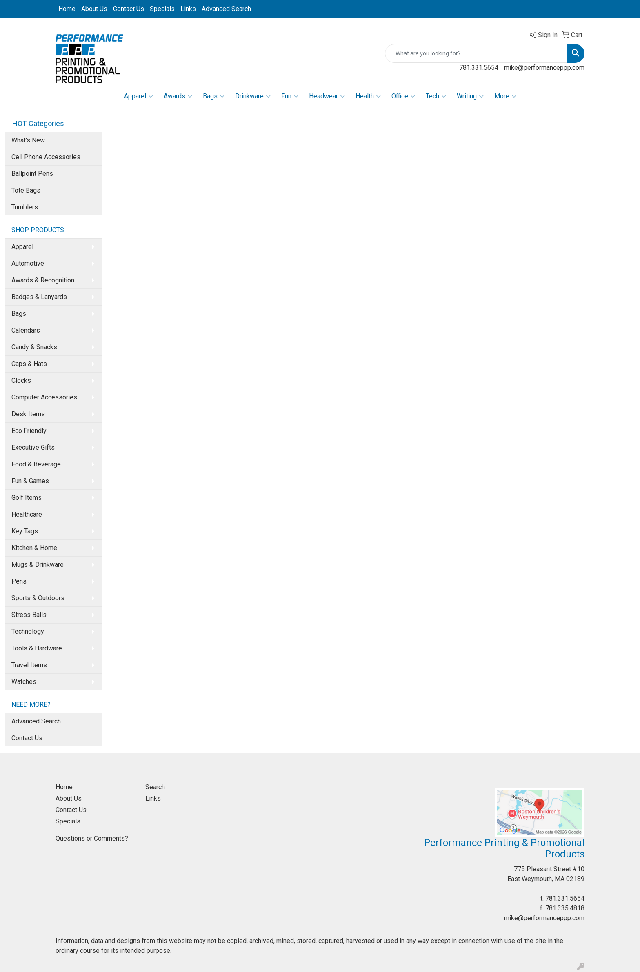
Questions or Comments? (92, 838)
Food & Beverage (36, 464)
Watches (23, 682)
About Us (94, 9)
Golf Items (26, 498)
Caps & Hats (29, 364)
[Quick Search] (476, 53)
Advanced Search (226, 9)
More (505, 96)
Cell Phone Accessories (45, 157)
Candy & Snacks (34, 347)
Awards (178, 96)
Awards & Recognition (42, 280)
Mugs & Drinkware (37, 564)
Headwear (327, 96)
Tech (436, 96)
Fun (289, 96)
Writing (470, 96)
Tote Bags (25, 190)
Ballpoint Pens (32, 174)
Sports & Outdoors (37, 598)
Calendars (25, 330)
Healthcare (26, 514)
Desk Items (28, 414)
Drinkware (253, 96)
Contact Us (128, 9)
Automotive (27, 263)
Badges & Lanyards (39, 297)
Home (67, 9)
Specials (162, 9)
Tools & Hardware (36, 648)
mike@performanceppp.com (544, 67)
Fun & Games (30, 481)
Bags (213, 96)
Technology (27, 631)
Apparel (138, 96)
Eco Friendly (29, 431)
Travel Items (29, 665)
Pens (19, 581)
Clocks (21, 380)
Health (368, 96)
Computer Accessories (44, 397)
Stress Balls (29, 615)
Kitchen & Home (34, 548)
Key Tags (24, 531)
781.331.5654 (478, 67)
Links (188, 9)
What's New (28, 140)
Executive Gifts (33, 447)
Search (155, 787)
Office (403, 96)
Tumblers (24, 207)
